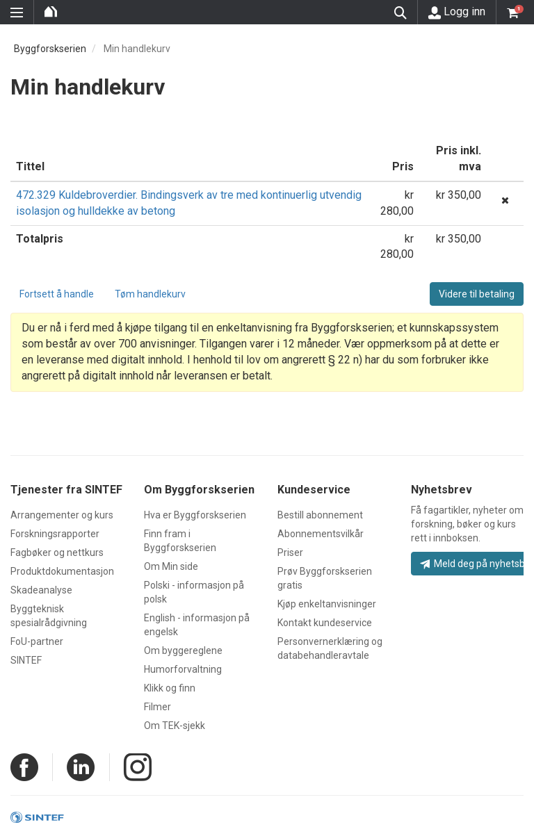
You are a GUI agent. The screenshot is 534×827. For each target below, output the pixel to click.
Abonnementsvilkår (320, 533)
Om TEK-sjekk (174, 725)
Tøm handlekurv (150, 294)
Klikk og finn (169, 688)
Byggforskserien (50, 48)
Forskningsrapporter (54, 533)
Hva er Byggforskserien (195, 515)
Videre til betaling (477, 294)
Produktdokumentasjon (62, 571)
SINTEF (26, 660)
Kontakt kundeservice (324, 622)
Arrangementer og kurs (61, 515)
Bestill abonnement (320, 515)
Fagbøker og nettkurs (57, 552)
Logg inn (456, 12)
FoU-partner (36, 641)
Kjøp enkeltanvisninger (326, 603)
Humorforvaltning (183, 669)
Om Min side (171, 566)
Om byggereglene (183, 650)
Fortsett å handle (56, 294)
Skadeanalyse (41, 590)
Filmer (157, 706)
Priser (290, 552)
